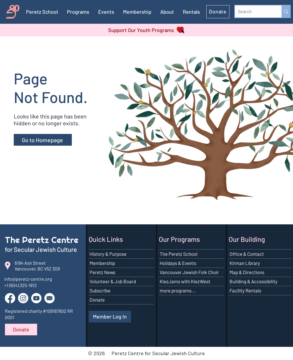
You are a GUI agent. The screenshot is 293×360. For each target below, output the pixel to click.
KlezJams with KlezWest (185, 281)
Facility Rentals (245, 290)
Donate (97, 299)
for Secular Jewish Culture (41, 249)
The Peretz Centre (41, 239)
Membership (102, 263)
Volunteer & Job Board (113, 281)
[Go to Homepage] (43, 140)
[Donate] (217, 11)
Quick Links (106, 239)
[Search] (254, 11)
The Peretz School (178, 254)
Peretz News (102, 272)
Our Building (247, 239)
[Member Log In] (110, 317)
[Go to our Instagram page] (23, 298)
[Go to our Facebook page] (10, 298)
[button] (137, 12)
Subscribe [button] (100, 290)
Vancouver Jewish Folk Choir (189, 272)
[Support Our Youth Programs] (146, 30)
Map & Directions (246, 272)
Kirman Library (244, 263)
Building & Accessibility (253, 281)
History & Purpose (108, 254)
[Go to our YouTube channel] (36, 298)
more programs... (178, 290)
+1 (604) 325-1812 (20, 285)
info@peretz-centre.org (28, 279)
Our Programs (179, 239)
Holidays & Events (178, 263)
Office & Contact (246, 254)
